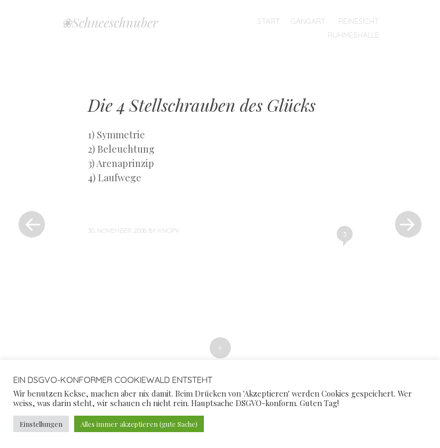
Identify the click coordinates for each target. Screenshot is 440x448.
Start (268, 21)
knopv (168, 230)
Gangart (308, 21)
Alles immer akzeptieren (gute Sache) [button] (138, 423)
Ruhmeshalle (353, 35)
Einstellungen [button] (41, 423)
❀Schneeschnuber (109, 22)
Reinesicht (358, 21)
